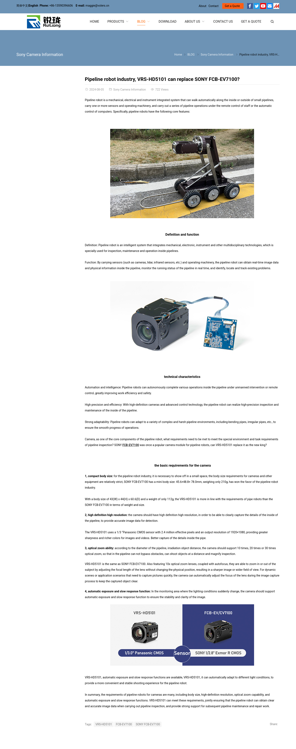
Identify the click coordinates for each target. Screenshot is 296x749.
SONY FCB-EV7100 (148, 724)
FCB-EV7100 (131, 445)
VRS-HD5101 (103, 724)
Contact (213, 6)
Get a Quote (232, 6)
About (202, 6)
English (33, 5)
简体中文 (22, 5)
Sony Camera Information (39, 54)
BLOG (191, 54)
